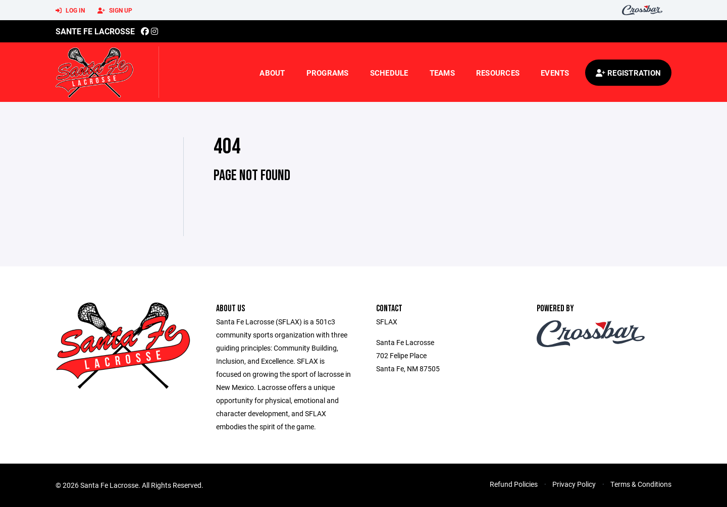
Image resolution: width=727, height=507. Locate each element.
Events (555, 73)
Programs (327, 73)
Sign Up (114, 10)
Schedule (389, 73)
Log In (70, 10)
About (272, 73)
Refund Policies (514, 484)
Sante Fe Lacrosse (95, 31)
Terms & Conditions (640, 484)
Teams (442, 73)
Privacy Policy (574, 484)
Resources (498, 73)
